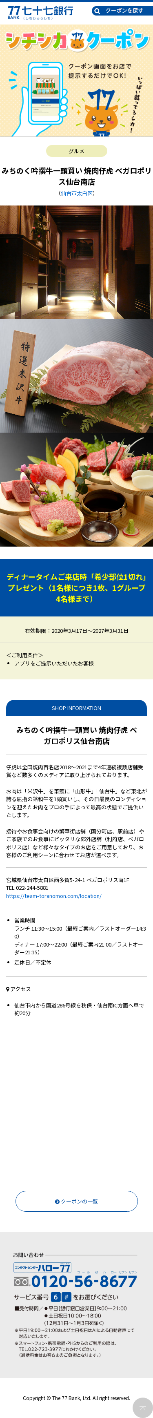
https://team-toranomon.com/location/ (54, 896)
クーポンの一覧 (76, 1201)
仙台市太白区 (77, 193)
